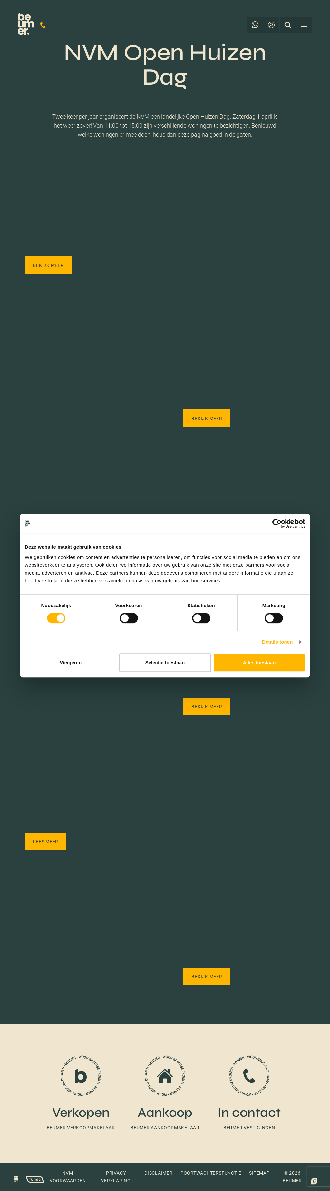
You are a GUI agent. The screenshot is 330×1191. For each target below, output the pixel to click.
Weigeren (71, 662)
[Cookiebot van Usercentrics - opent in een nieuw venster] (277, 523)
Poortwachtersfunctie (210, 1172)
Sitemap (259, 1172)
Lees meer (45, 841)
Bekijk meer (48, 265)
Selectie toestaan (165, 662)
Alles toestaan (259, 662)
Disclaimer (158, 1172)
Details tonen (277, 642)
